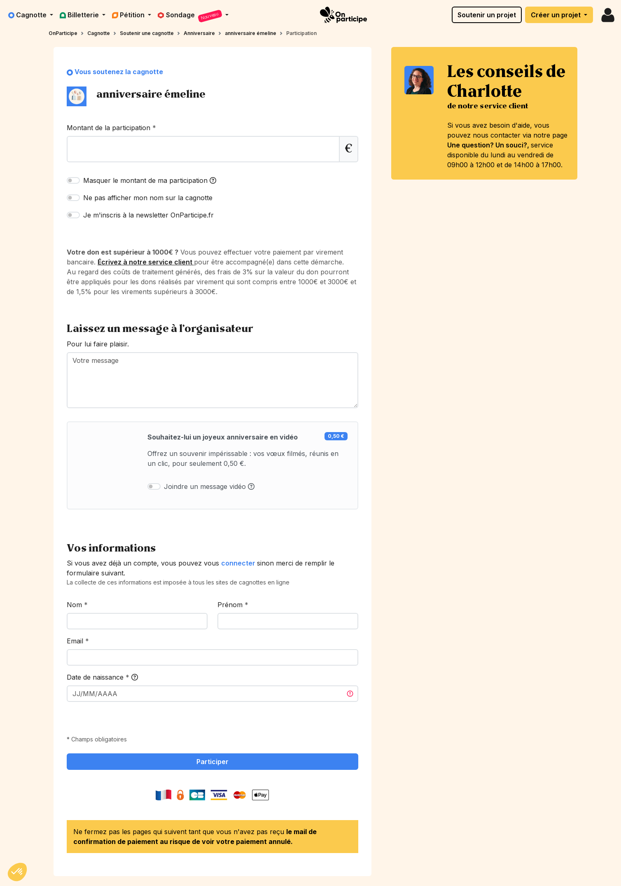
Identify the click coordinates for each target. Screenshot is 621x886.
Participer (212, 761)
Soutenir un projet (487, 15)
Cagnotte (98, 33)
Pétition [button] (129, 15)
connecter (239, 563)
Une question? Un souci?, (489, 145)
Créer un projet (556, 15)
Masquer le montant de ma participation (149, 180)
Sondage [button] (191, 16)
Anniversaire (199, 33)
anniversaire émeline (250, 33)
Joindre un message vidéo (209, 486)
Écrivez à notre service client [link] (146, 262)
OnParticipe (63, 33)
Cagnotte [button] (28, 15)
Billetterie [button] (80, 15)
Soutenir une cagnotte (147, 33)
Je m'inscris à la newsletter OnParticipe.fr (148, 215)
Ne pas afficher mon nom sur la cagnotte (147, 198)
